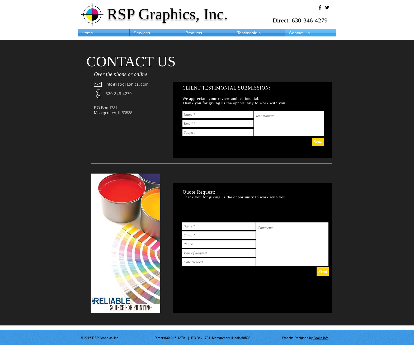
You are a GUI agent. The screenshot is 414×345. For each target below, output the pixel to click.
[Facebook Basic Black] (320, 7)
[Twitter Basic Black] (327, 7)
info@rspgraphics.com (127, 84)
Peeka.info (320, 338)
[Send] (318, 142)
